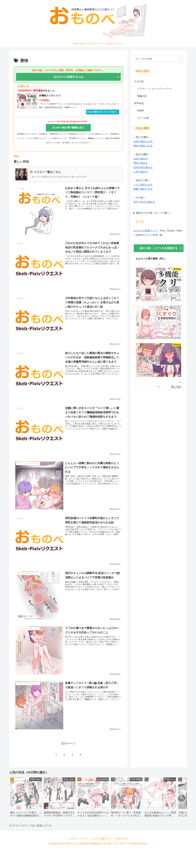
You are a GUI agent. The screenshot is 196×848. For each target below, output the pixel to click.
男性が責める (140, 163)
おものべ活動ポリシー (102, 838)
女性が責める (140, 158)
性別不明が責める (143, 167)
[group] (25, 798)
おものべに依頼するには (68, 76)
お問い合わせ (122, 838)
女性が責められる (143, 141)
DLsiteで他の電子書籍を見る (68, 127)
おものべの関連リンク (145, 230)
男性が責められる (143, 146)
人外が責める (140, 171)
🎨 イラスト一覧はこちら (45, 171)
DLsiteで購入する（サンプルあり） (102, 112)
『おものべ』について (78, 838)
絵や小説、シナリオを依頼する (159, 248)
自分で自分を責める (144, 202)
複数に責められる (143, 189)
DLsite (176, 387)
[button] (180, 59)
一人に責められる (143, 184)
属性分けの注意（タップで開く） (154, 213)
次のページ (68, 743)
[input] (158, 59)
